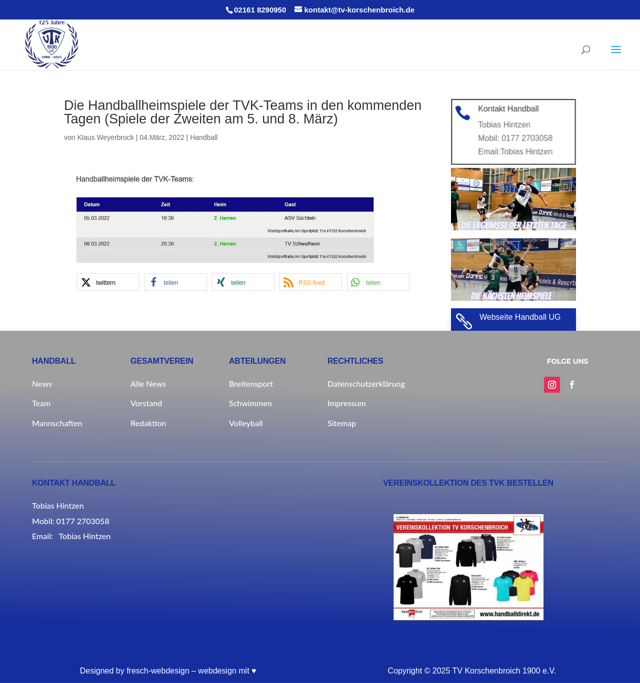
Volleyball (246, 423)
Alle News (148, 383)
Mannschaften (57, 423)
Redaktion (148, 423)
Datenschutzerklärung (366, 383)
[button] (108, 282)
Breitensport (251, 383)
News (42, 383)
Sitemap (342, 423)
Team (41, 403)
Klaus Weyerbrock (105, 137)
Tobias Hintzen (526, 151)
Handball (204, 137)
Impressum (347, 403)
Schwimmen (250, 403)
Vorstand (146, 403)
